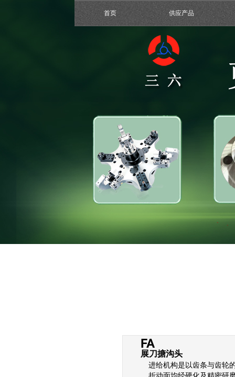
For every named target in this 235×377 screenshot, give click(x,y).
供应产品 (181, 13)
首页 (110, 13)
